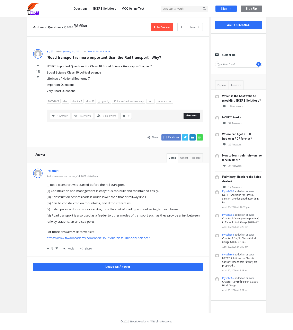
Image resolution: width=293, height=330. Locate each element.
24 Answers (231, 166)
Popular (222, 85)
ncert (150, 101)
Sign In (226, 8)
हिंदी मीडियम (80, 26)
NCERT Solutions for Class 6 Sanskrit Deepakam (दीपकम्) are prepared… (239, 261)
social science (164, 101)
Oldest (184, 157)
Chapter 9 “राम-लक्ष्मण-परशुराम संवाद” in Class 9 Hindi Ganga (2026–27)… (241, 220)
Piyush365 (228, 191)
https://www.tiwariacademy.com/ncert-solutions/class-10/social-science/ (98, 238)
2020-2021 (53, 101)
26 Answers (231, 144)
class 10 (90, 101)
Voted (172, 157)
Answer (191, 115)
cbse (65, 101)
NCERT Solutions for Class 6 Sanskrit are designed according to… (240, 198)
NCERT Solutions (104, 8)
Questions (81, 8)
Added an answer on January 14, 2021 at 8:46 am (72, 176)
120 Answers (232, 106)
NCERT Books (231, 117)
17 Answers (231, 187)
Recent (196, 157)
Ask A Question (238, 25)
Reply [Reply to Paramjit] (68, 248)
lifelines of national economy (129, 101)
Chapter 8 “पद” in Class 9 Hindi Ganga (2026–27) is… (239, 240)
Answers (236, 85)
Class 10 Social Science (98, 51)
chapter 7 (77, 101)
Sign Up (251, 8)
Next (194, 27)
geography (103, 101)
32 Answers (231, 123)
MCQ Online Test (133, 8)
